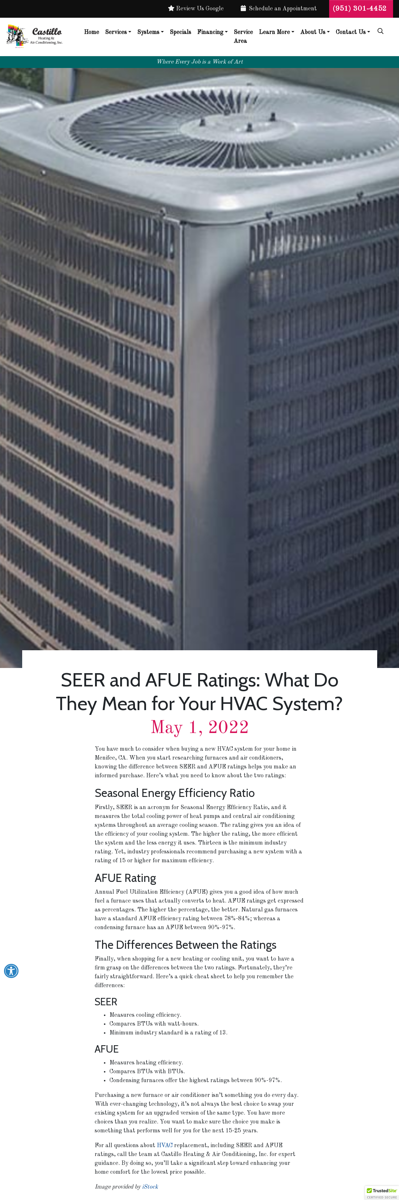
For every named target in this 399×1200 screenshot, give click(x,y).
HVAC (165, 1146)
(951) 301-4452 (361, 9)
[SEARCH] (381, 28)
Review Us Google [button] (196, 8)
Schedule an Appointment (279, 8)
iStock (150, 1187)
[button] (382, 1193)
